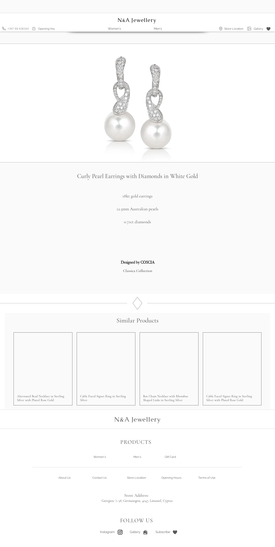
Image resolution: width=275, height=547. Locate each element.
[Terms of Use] (207, 477)
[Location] (220, 28)
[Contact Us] (99, 477)
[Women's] (100, 456)
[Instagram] (107, 532)
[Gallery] (249, 28)
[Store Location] (233, 28)
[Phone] (4, 28)
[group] (137, 369)
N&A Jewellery (137, 419)
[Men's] (137, 456)
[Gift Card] (170, 456)
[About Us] (64, 477)
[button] (268, 29)
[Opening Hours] (48, 28)
